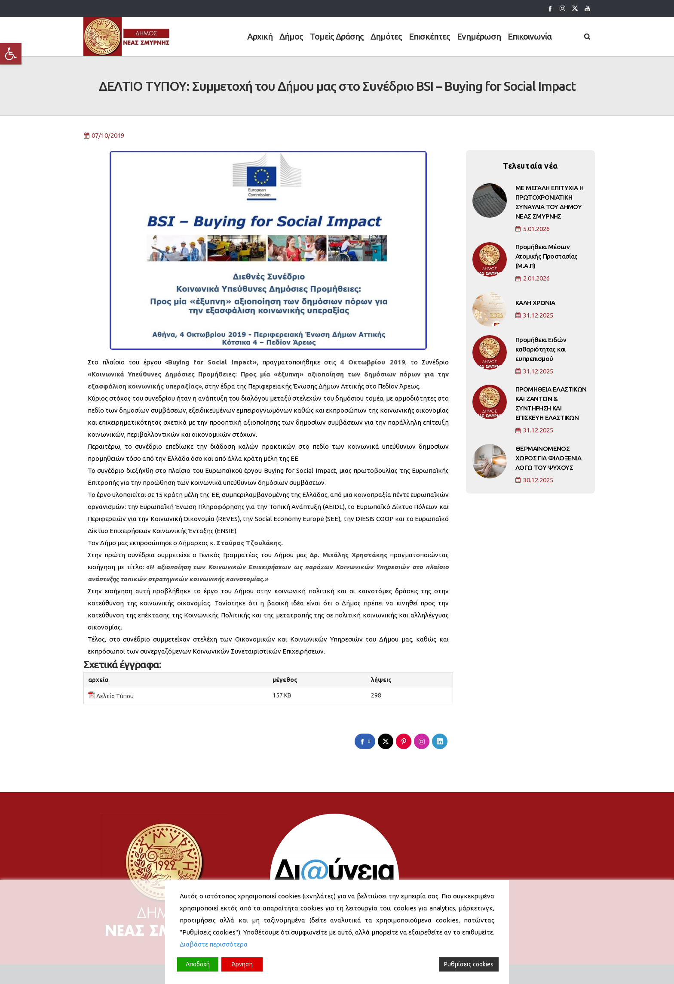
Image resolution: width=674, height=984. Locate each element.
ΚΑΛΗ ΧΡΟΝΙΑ (535, 304)
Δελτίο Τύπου (115, 697)
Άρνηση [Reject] (242, 964)
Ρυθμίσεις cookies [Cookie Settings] (468, 964)
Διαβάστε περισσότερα (214, 944)
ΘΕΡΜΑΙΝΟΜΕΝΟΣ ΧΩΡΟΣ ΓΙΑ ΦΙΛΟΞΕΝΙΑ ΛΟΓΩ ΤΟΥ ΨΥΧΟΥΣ (548, 460)
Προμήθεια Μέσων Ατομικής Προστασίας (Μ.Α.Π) (546, 258)
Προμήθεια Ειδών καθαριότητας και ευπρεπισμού (540, 351)
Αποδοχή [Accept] (198, 964)
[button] (10, 54)
